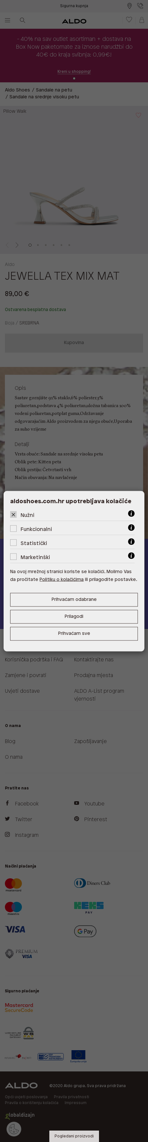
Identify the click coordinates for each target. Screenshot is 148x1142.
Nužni (27, 515)
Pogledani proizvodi (74, 1136)
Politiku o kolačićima (62, 579)
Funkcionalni (36, 529)
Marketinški (35, 557)
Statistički (34, 543)
